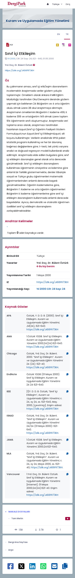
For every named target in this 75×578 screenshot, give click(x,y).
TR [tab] (67, 34)
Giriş (68, 4)
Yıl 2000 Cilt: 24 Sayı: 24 (51, 289)
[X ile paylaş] (21, 566)
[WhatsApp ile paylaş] (43, 568)
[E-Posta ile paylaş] (54, 568)
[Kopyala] (67, 315)
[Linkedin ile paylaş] (32, 568)
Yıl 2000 (11, 58)
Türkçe (56, 4)
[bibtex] (57, 44)
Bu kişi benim (46, 266)
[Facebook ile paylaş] (10, 568)
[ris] (63, 45)
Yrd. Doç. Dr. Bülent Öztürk (20, 65)
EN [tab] (58, 34)
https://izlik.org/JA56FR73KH (19, 70)
